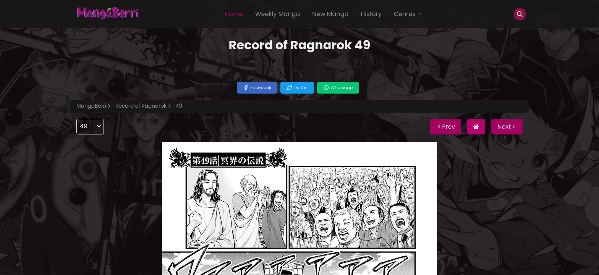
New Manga (330, 14)
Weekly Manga (277, 14)
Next (507, 126)
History (371, 14)
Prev (445, 126)
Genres (408, 14)
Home (234, 14)
